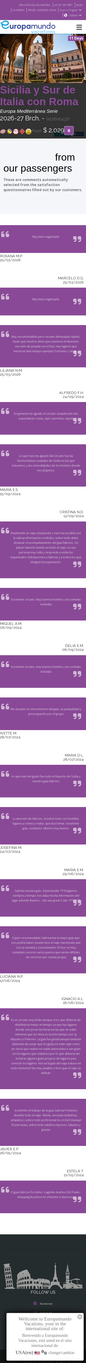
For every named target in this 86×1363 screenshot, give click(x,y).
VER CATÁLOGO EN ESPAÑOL (30, 4)
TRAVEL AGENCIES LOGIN (40, 10)
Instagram (43, 1293)
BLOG (79, 4)
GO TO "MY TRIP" (61, 4)
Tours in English (71, 10)
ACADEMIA (14, 10)
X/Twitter (43, 1303)
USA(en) (75, 15)
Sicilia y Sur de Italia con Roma (39, 96)
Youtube (43, 1312)
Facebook (43, 1284)
